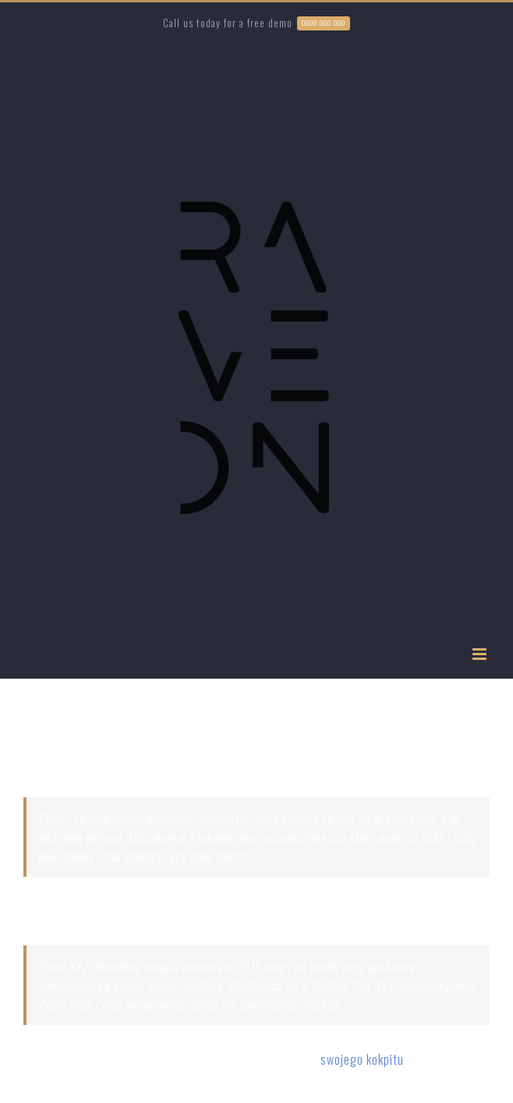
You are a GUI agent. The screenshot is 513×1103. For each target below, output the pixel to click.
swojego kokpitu (362, 1059)
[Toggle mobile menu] (481, 654)
